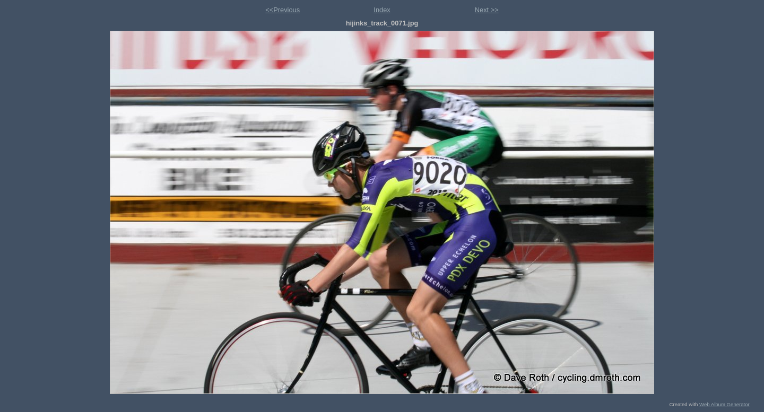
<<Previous (282, 10)
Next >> (487, 10)
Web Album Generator (724, 404)
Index (382, 10)
